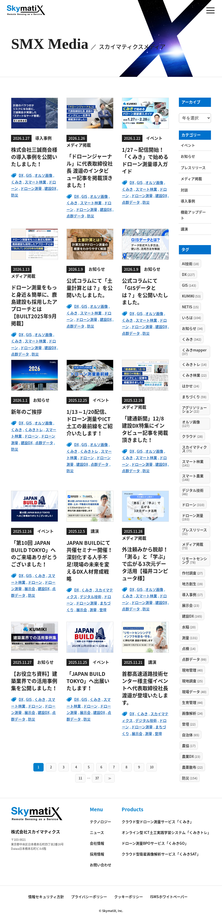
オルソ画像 (43, 175)
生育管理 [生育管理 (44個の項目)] (192, 702)
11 (80, 778)
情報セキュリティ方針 (46, 896)
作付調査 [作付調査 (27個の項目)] (192, 572)
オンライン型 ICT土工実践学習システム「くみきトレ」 (166, 832)
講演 (184, 228)
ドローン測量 (31, 188)
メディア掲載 (191, 178)
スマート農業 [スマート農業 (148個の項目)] (193, 477)
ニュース (97, 832)
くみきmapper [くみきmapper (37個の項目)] (194, 351)
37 (97, 778)
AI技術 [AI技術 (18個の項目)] (190, 263)
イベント (188, 145)
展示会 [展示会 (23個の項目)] (190, 605)
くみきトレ (34, 429)
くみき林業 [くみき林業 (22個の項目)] (194, 375)
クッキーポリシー (128, 896)
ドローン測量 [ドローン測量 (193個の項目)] (192, 517)
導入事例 (188, 200)
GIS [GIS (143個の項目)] (189, 285)
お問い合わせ (100, 864)
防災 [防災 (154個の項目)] (189, 777)
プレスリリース (193, 167)
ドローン (31, 436)
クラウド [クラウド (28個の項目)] (192, 436)
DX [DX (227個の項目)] (188, 274)
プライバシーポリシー (89, 896)
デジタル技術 (90, 596)
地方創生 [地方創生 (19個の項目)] (192, 583)
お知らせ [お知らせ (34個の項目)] (192, 328)
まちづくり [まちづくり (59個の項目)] (194, 396)
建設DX (50, 188)
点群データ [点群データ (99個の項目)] (194, 659)
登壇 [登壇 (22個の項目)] (189, 724)
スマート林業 (35, 181)
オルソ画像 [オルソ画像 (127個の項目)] (191, 423)
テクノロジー (100, 821)
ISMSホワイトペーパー (169, 896)
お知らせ (188, 156)
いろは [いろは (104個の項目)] (191, 317)
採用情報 (97, 853)
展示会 (29, 588)
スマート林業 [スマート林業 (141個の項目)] (193, 463)
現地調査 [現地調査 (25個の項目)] (192, 680)
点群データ (75, 215)
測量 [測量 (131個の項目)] (189, 637)
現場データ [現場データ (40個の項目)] (194, 691)
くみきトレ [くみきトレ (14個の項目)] (194, 364)
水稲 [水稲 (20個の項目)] (189, 626)
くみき (16, 181)
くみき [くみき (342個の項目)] (191, 339)
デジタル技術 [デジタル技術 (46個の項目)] (193, 492)
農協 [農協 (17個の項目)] (189, 745)
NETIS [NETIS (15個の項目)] (190, 306)
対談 (184, 189)
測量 (93, 609)
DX (21, 175)
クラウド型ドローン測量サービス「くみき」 (158, 821)
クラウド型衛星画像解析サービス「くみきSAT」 (161, 853)
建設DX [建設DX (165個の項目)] (192, 616)
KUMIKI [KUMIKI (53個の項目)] (191, 296)
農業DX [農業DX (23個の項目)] (191, 756)
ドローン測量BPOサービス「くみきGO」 (155, 843)
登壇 (103, 609)
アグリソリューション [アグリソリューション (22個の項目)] (194, 409)
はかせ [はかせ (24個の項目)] (190, 385)
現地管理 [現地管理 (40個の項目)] (192, 670)
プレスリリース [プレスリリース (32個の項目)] (194, 531)
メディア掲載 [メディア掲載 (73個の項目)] (192, 546)
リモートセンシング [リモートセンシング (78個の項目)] (194, 560)
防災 (14, 195)
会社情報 (97, 843)
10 (151, 767)
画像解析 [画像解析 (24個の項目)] (192, 713)
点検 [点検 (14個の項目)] (189, 648)
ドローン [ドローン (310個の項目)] (193, 504)
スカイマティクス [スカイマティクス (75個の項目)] (194, 448)
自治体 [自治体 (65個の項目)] (190, 734)
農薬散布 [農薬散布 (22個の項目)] (192, 767)
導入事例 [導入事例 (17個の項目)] (192, 594)
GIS (29, 175)
